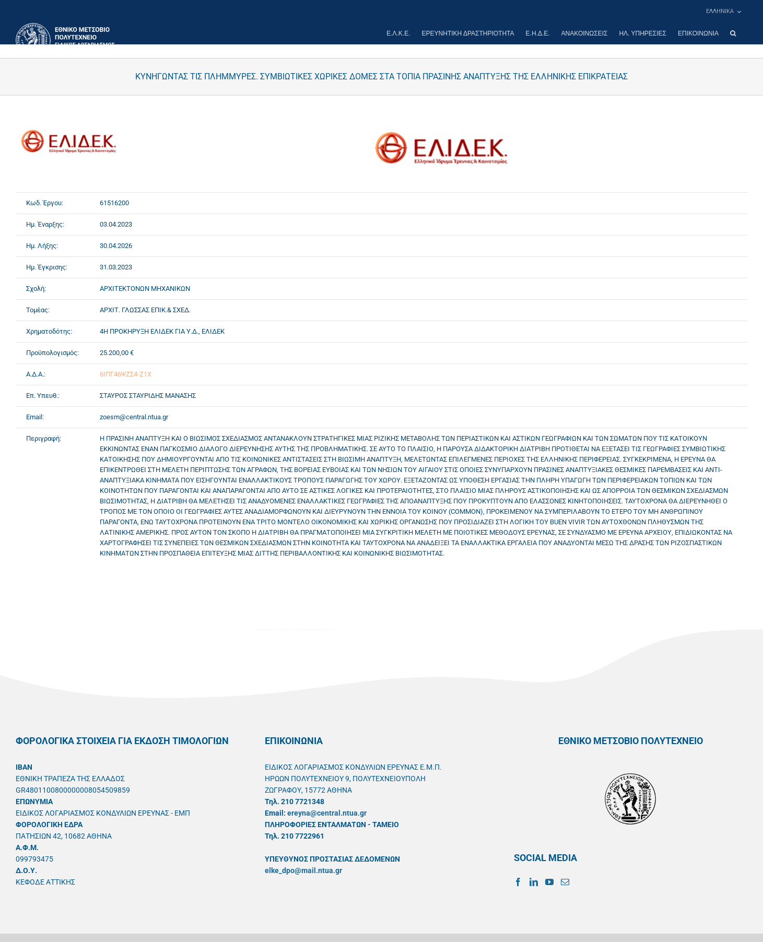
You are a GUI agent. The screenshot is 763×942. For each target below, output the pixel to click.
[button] (733, 33)
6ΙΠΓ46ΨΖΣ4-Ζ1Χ (125, 374)
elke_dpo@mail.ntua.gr (303, 870)
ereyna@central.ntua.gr (327, 813)
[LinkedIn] (534, 882)
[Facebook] (518, 882)
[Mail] (565, 882)
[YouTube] (549, 882)
